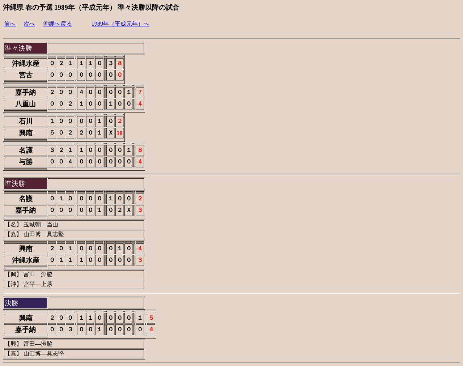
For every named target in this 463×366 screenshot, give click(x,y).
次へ (29, 24)
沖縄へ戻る (57, 24)
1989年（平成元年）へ (120, 24)
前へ (10, 24)
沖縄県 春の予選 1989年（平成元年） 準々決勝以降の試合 (91, 7)
